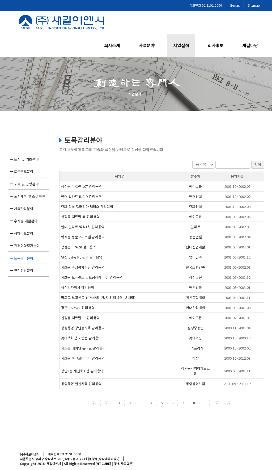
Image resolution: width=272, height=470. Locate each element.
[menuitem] (115, 45)
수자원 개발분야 (25, 220)
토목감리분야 (23, 258)
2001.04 (237, 297)
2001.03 (237, 307)
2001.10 (237, 186)
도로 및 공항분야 (26, 183)
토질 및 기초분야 (26, 159)
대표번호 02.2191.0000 (205, 5)
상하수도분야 (23, 233)
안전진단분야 (23, 270)
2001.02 (237, 317)
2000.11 (237, 327)
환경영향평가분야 (27, 245)
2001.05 (237, 277)
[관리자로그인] (123, 463)
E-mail (235, 5)
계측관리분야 (23, 208)
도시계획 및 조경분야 (29, 196)
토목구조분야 (23, 171)
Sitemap (254, 5)
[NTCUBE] (103, 463)
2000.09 (237, 370)
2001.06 (237, 257)
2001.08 (237, 236)
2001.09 (237, 216)
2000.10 (237, 337)
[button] (94, 402)
